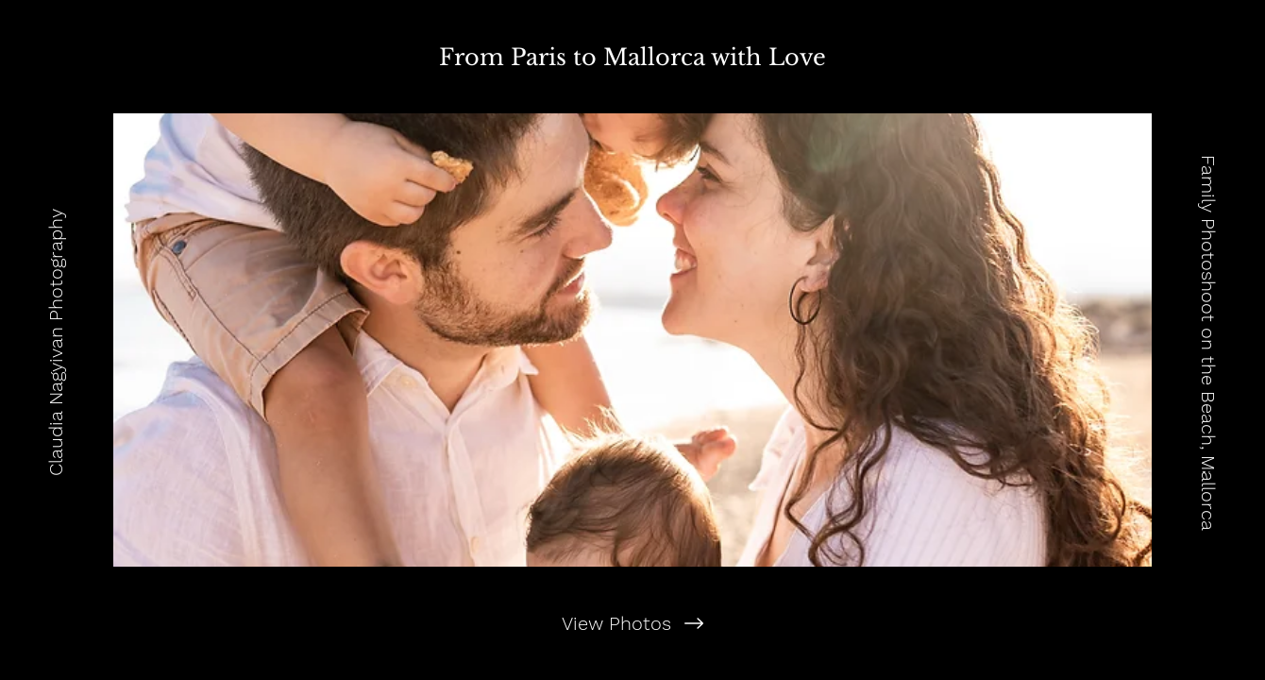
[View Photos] (633, 623)
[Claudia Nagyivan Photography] (55, 340)
